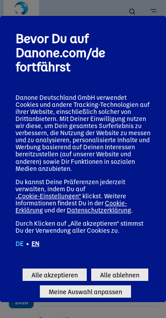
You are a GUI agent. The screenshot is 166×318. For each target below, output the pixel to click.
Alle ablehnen (119, 275)
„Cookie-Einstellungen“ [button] (48, 195)
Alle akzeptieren (54, 275)
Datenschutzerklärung (99, 210)
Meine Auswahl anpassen (85, 291)
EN (35, 243)
